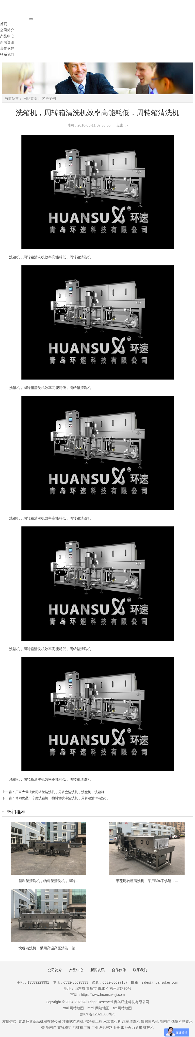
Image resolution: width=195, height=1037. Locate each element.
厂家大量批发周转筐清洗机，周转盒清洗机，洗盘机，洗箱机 (59, 792)
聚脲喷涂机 (150, 1021)
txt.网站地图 (122, 1008)
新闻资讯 (7, 42)
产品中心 (7, 36)
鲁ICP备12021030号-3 (97, 1014)
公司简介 (7, 30)
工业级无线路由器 (105, 1028)
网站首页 (30, 99)
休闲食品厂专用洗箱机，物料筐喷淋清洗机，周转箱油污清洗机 (61, 798)
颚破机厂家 (82, 1028)
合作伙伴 (7, 48)
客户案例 (49, 99)
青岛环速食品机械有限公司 (40, 1021)
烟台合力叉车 (131, 1028)
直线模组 (64, 1028)
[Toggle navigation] (31, 19)
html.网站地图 (98, 1008)
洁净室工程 (93, 1021)
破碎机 (148, 1028)
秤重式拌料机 (73, 1021)
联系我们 (7, 54)
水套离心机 (112, 1021)
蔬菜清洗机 (131, 1021)
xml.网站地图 (73, 1008)
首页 (3, 24)
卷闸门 (165, 1021)
